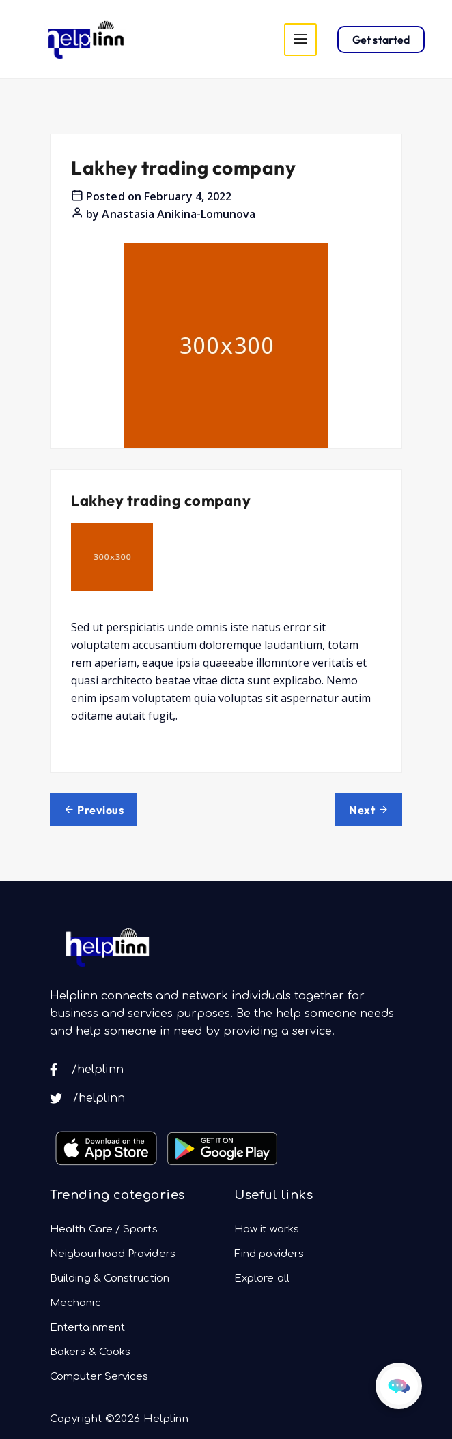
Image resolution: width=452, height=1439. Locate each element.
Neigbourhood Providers (112, 1254)
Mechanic (75, 1303)
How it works (266, 1229)
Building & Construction (109, 1278)
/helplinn (87, 1069)
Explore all (261, 1278)
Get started (381, 39)
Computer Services (99, 1376)
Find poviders (269, 1254)
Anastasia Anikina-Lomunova (178, 214)
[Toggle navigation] (300, 39)
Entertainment (87, 1327)
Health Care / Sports (104, 1229)
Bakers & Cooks (90, 1352)
